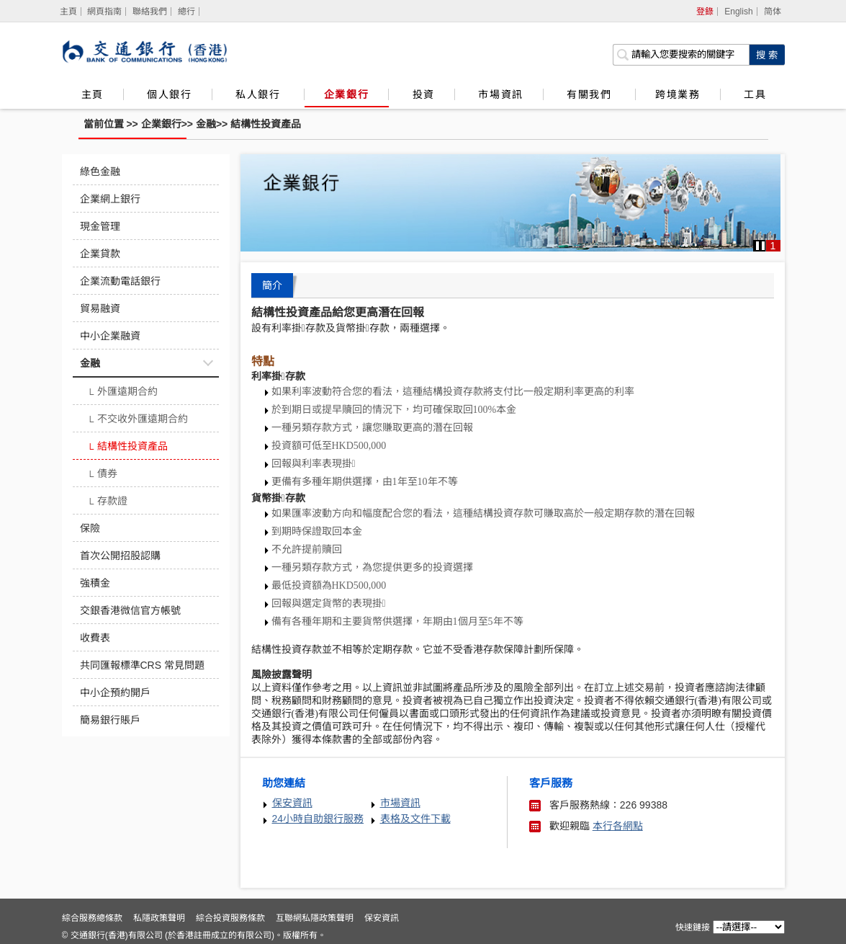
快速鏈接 (692, 927)
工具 (754, 94)
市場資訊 (500, 94)
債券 (102, 475)
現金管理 (100, 226)
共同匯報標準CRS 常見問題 (142, 665)
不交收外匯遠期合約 (138, 420)
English (738, 11)
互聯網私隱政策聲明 (315, 918)
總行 (186, 11)
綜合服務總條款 (92, 918)
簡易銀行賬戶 (110, 720)
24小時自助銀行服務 (318, 818)
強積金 (95, 583)
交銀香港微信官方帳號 (130, 610)
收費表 (95, 638)
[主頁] (68, 11)
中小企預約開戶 (115, 692)
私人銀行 (259, 94)
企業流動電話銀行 (120, 281)
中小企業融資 (110, 336)
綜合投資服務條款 (230, 918)
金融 (206, 124)
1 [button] (773, 245)
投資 (424, 94)
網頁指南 (104, 11)
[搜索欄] (681, 55)
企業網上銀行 (110, 199)
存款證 (107, 502)
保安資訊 (292, 803)
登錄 (705, 11)
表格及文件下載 (415, 818)
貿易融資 (100, 308)
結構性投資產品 (265, 124)
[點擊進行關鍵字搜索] (767, 55)
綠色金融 (100, 171)
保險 (90, 528)
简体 (772, 11)
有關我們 (591, 94)
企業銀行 (346, 94)
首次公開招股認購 (120, 555)
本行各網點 (618, 826)
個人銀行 (169, 94)
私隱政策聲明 (159, 918)
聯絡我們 (149, 11)
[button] (760, 245)
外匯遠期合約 (122, 393)
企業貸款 (100, 253)
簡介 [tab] (272, 285)
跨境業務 (677, 94)
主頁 (92, 94)
